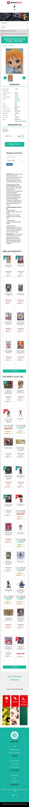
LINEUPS (3, 27)
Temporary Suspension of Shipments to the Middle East (13, 34)
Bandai (16, 97)
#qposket (24, 121)
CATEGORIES (4, 23)
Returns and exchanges (14, 752)
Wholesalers (14, 781)
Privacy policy (14, 764)
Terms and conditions (14, 760)
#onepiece (17, 119)
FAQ (14, 746)
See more (14, 371)
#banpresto (18, 121)
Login (14, 778)
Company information (14, 767)
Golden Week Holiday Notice (8, 30)
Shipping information (15, 749)
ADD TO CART (14, 144)
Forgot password (14, 775)
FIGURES (4, 45)
